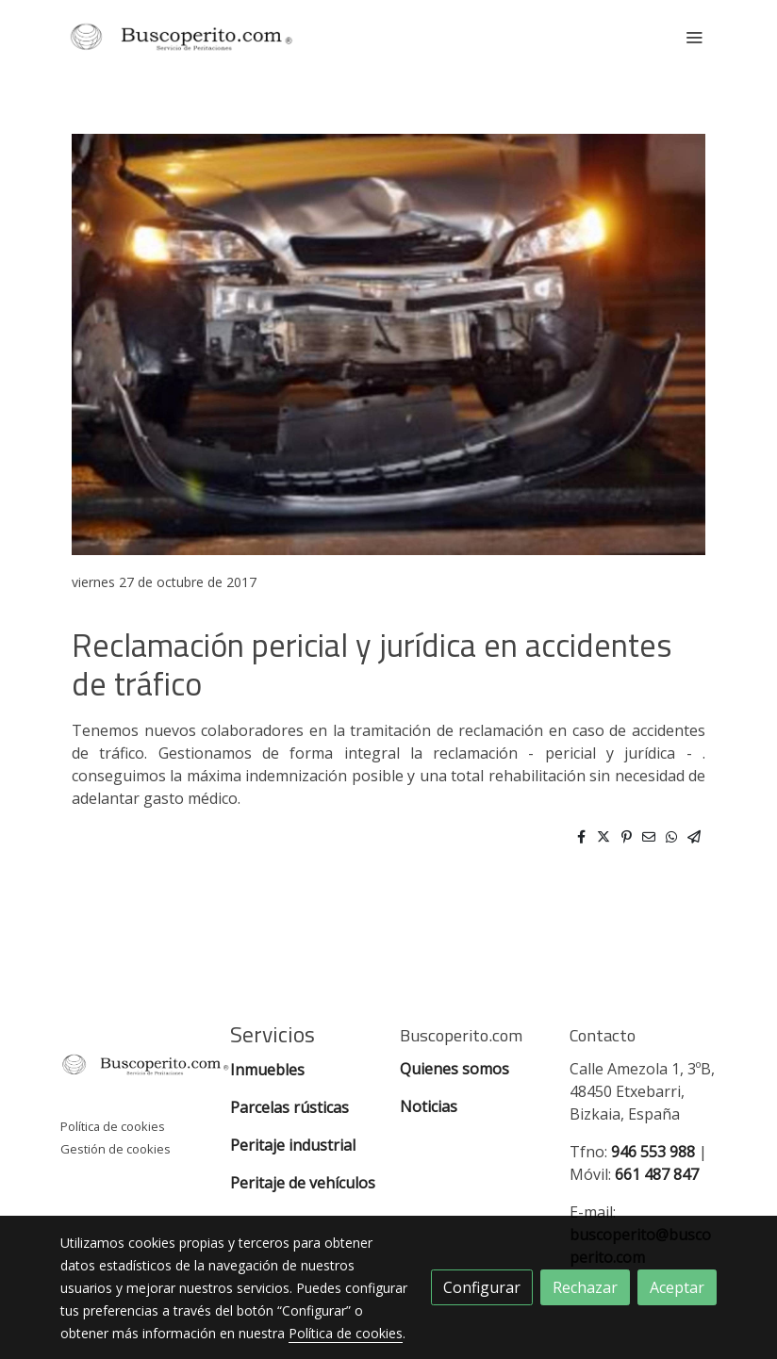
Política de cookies (112, 1126)
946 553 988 (653, 1151)
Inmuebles (269, 1069)
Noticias (428, 1106)
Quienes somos (454, 1068)
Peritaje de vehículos (302, 1182)
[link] (181, 37)
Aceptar (677, 1287)
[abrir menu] (694, 36)
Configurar (482, 1287)
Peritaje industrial (292, 1145)
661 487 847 (657, 1174)
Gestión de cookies (115, 1148)
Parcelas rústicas (291, 1107)
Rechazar (585, 1287)
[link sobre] (133, 1068)
